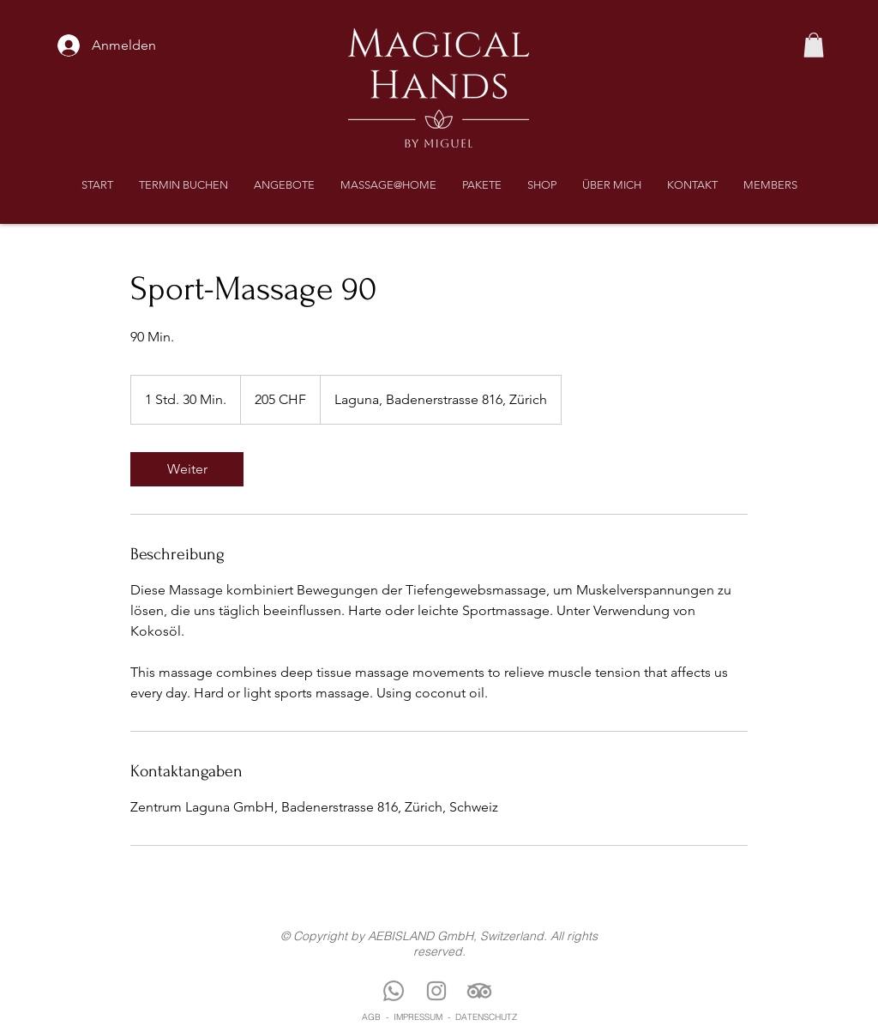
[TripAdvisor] (479, 991)
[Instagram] (436, 991)
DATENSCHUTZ (486, 1017)
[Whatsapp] (393, 991)
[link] (187, 469)
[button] (813, 45)
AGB (371, 1017)
